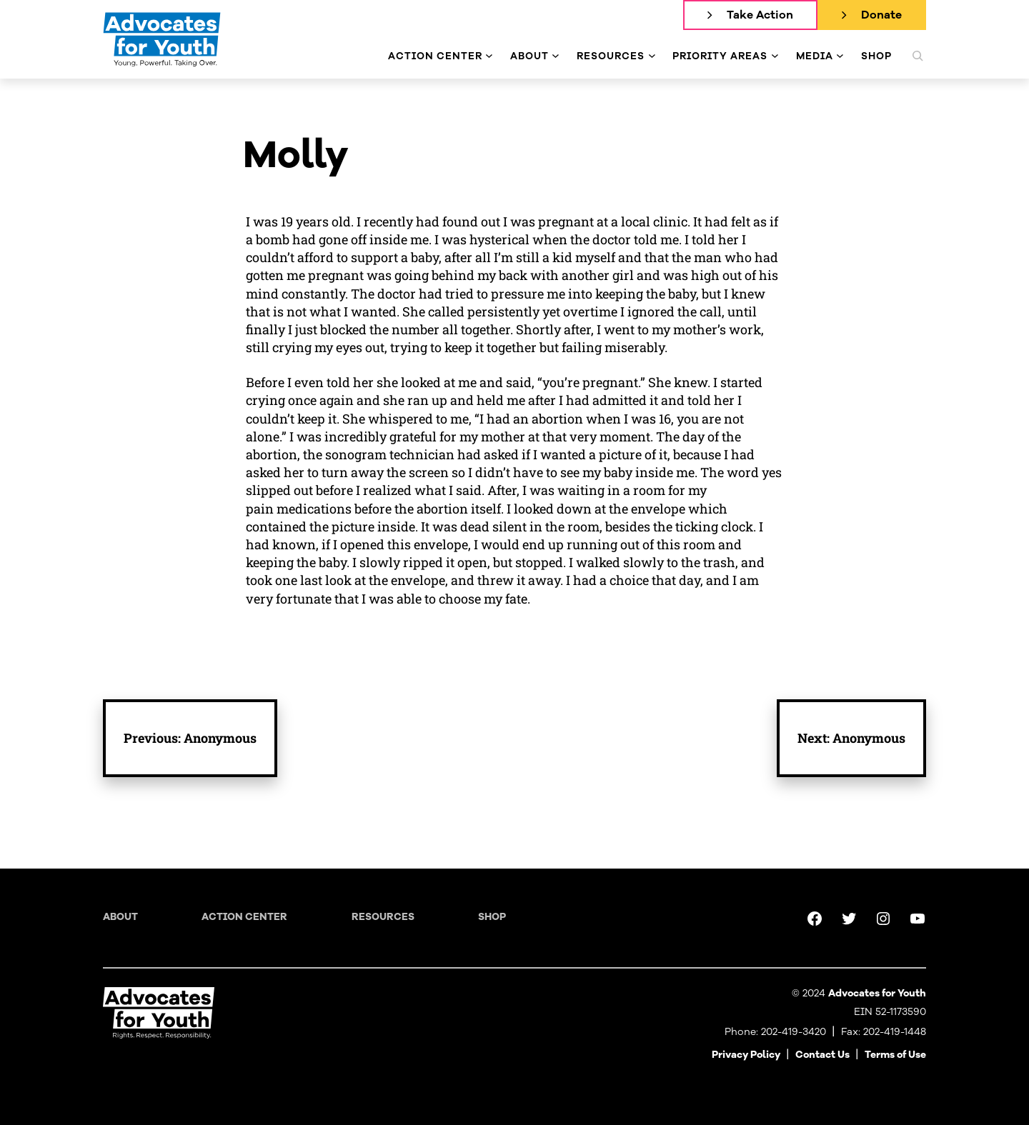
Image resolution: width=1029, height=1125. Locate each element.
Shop (492, 917)
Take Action (760, 15)
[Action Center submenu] (489, 56)
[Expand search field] (917, 55)
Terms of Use (895, 1054)
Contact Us (822, 1054)
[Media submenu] (840, 56)
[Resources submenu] (652, 56)
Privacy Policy (746, 1054)
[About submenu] (556, 56)
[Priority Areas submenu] (775, 56)
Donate (881, 15)
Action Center (244, 917)
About (120, 917)
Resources (383, 917)
